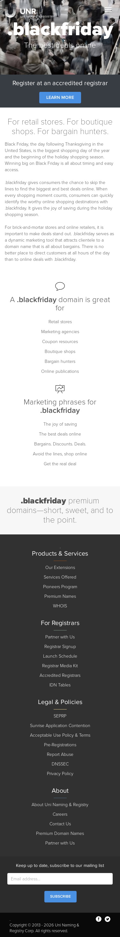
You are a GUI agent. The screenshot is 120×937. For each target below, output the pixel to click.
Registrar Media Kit (60, 666)
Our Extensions (60, 567)
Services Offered (60, 577)
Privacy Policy (60, 773)
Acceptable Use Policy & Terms (60, 735)
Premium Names (60, 596)
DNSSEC (60, 764)
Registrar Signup (60, 646)
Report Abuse (60, 754)
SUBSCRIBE (60, 896)
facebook (98, 919)
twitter (107, 919)
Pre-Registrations (60, 745)
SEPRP (60, 716)
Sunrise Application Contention (60, 725)
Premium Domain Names (60, 833)
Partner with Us (60, 637)
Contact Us (60, 824)
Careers (60, 814)
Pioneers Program (60, 586)
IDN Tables (60, 685)
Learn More (60, 97)
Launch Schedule (60, 656)
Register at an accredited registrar (60, 83)
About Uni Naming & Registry (60, 804)
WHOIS (60, 606)
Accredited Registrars (60, 675)
